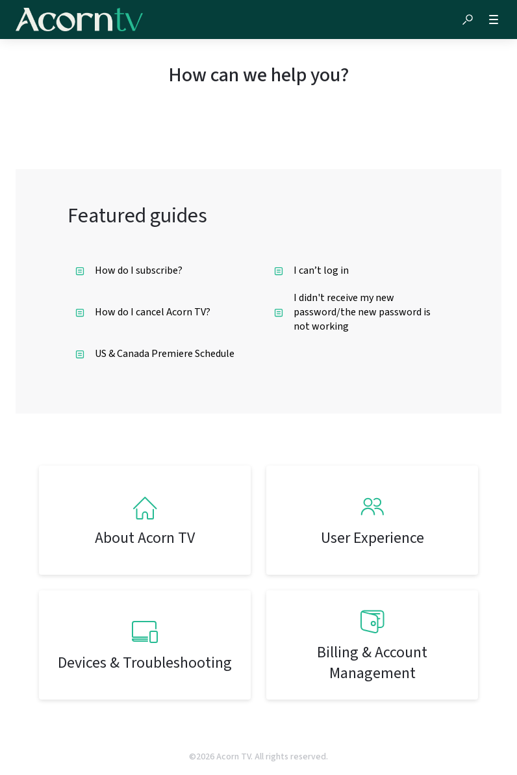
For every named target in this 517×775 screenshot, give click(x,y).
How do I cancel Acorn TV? (142, 312)
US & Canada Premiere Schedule (154, 354)
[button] (467, 19)
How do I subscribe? (129, 270)
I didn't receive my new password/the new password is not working (352, 312)
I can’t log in (311, 270)
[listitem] (145, 520)
